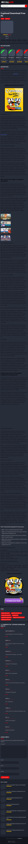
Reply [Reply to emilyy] (6, 713)
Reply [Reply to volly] (6, 675)
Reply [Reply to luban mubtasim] (6, 636)
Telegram (19, 40)
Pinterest (14, 40)
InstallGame (19, 838)
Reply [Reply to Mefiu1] (6, 647)
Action (9, 11)
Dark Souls (15, 73)
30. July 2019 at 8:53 (9, 641)
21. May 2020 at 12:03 (9, 690)
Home (2, 11)
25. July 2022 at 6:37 (9, 728)
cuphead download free (16, 613)
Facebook (3, 40)
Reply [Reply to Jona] (6, 732)
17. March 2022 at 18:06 (9, 718)
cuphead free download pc (18, 617)
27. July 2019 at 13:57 (9, 632)
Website (2, 771)
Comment (3, 744)
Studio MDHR (4, 134)
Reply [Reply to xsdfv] (6, 704)
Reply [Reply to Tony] (6, 694)
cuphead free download (6, 617)
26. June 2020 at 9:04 (9, 699)
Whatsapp (24, 40)
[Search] (14, 6)
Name (2, 760)
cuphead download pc (5, 615)
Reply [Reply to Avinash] (6, 666)
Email (2, 765)
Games (5, 11)
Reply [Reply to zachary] (6, 656)
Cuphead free (15, 615)
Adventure (7, 18)
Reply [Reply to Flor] (6, 722)
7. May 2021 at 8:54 (9, 709)
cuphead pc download (5, 619)
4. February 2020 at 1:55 (9, 680)
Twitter (8, 40)
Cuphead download (5, 613)
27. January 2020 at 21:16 (10, 671)
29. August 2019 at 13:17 (10, 652)
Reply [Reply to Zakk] (6, 685)
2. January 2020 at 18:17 (9, 661)
